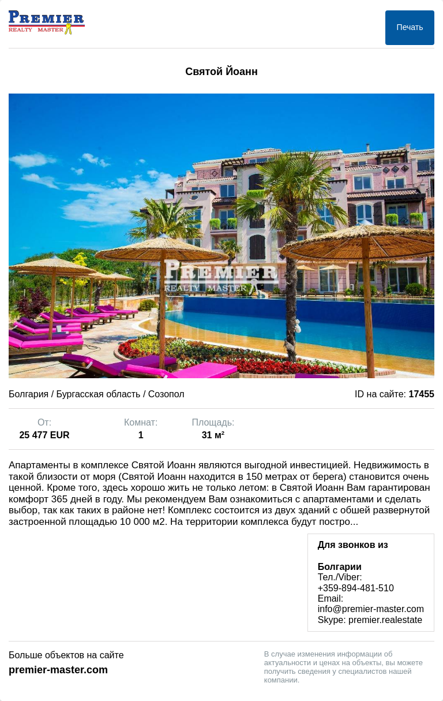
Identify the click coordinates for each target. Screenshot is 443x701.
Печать (410, 27)
